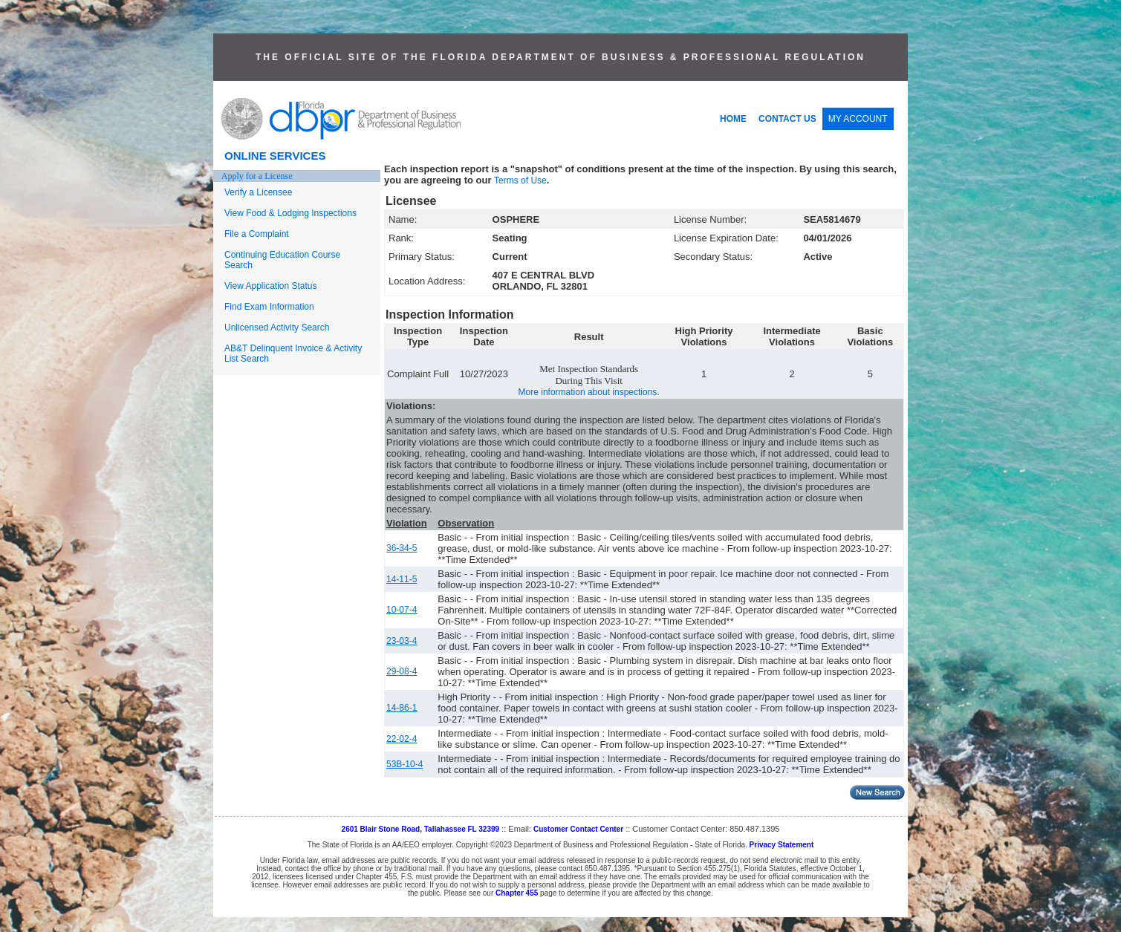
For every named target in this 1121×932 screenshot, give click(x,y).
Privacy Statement (782, 845)
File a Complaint (256, 234)
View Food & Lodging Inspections (290, 213)
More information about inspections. (589, 392)
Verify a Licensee (258, 192)
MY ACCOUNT (858, 119)
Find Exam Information (269, 307)
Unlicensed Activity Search (276, 327)
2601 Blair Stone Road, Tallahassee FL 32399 (421, 829)
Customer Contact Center (578, 829)
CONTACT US (787, 119)
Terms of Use (520, 180)
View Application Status (270, 286)
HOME (733, 119)
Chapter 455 (516, 893)
